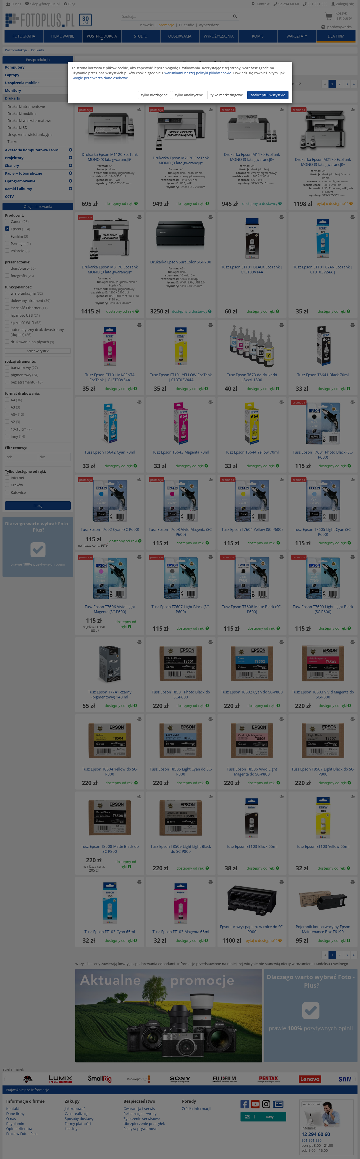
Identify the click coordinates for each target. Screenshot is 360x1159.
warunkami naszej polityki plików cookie (197, 73)
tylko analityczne (189, 95)
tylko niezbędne (154, 95)
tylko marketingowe (226, 95)
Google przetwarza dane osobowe (100, 78)
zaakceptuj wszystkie (267, 95)
